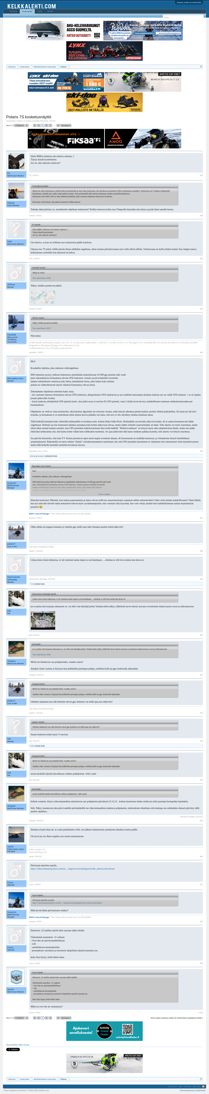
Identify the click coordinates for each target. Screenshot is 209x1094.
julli (9, 611)
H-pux (10, 882)
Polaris (19, 121)
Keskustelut (27, 11)
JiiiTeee (11, 284)
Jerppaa (11, 661)
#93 (201, 741)
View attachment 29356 (41, 278)
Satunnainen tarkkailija (13, 578)
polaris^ (11, 544)
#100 (201, 1013)
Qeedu (10, 989)
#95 (201, 821)
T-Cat (32, 584)
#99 (201, 963)
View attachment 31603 (41, 654)
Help (180, 1086)
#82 (201, 216)
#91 (201, 675)
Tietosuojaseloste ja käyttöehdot (192, 1090)
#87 (201, 518)
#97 (201, 884)
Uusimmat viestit (30, 15)
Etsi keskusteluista (13, 15)
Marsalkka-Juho (15, 378)
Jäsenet (50, 11)
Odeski (10, 203)
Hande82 (11, 334)
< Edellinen (19, 125)
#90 (201, 635)
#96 (201, 856)
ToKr (9, 241)
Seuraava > (66, 125)
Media (39, 11)
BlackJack (44, 121)
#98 (201, 921)
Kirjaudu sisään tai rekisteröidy (189, 2)
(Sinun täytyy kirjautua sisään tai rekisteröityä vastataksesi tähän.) (176, 1018)
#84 (201, 309)
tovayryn (41, 456)
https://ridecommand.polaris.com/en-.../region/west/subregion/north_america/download (72, 868)
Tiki (9, 739)
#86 (201, 451)
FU (8, 173)
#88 (201, 551)
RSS (203, 1086)
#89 (201, 579)
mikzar (32, 456)
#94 (201, 780)
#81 (201, 175)
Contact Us (172, 1086)
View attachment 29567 (41, 328)
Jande (10, 846)
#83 (201, 259)
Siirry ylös (197, 1086)
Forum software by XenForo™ (26, 1090)
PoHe (32, 746)
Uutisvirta (13, 11)
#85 (201, 352)
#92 (201, 713)
